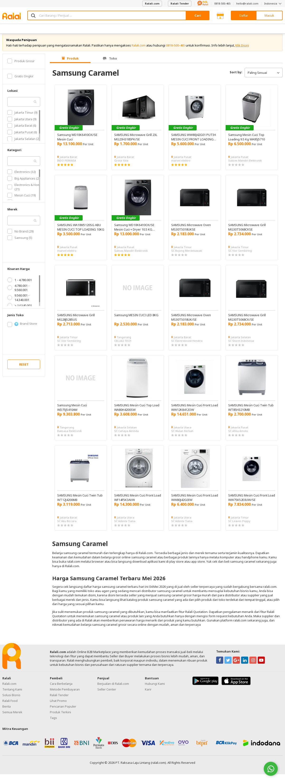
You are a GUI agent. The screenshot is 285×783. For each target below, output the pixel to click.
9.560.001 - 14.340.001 (18, 302)
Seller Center (106, 694)
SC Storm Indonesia (241, 345)
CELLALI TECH (122, 345)
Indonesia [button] (273, 3)
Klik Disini (242, 50)
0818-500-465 (222, 3)
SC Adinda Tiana (124, 525)
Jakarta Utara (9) (22, 123)
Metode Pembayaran (65, 694)
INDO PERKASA (66, 165)
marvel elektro (180, 165)
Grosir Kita (121, 165)
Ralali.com (152, 3)
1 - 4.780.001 (19, 284)
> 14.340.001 (19, 310)
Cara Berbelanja (61, 688)
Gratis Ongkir (20, 80)
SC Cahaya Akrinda (126, 435)
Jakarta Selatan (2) (23, 143)
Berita (6, 711)
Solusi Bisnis (11, 699)
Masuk (269, 15)
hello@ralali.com (247, 3)
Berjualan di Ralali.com (113, 688)
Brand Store (22, 328)
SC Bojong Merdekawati (186, 255)
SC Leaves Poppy (239, 525)
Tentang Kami (12, 694)
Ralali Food (10, 705)
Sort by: (236, 76)
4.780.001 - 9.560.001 (18, 292)
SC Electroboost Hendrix (187, 345)
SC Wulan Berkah (182, 435)
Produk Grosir (21, 65)
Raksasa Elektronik (69, 435)
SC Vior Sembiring (240, 255)
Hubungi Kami (155, 688)
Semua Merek (12, 716)
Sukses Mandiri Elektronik (245, 165)
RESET (23, 369)
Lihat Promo (58, 705)
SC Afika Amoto (238, 435)
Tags (53, 722)
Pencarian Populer (63, 711)
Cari (198, 15)
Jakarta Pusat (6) (22, 136)
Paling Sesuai (264, 77)
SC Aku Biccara (66, 525)
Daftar (243, 15)
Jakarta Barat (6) (21, 130)
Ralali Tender (180, 3)
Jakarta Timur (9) (22, 117)
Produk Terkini (60, 716)
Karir (148, 694)
